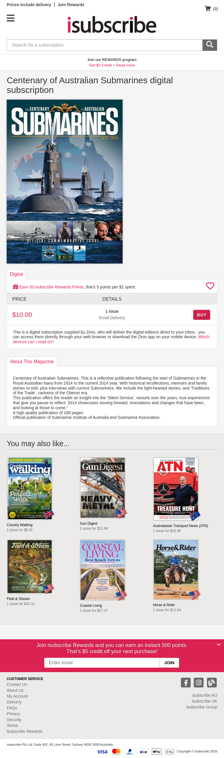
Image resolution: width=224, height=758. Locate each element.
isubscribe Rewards (25, 731)
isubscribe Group (201, 707)
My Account (17, 696)
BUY (201, 314)
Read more (125, 65)
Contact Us (17, 684)
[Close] (218, 644)
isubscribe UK (204, 701)
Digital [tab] (16, 274)
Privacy (13, 713)
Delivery (14, 702)
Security (14, 719)
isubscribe (204, 695)
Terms (12, 725)
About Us (15, 690)
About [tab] (32, 361)
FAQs (12, 708)
